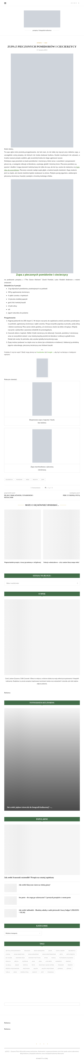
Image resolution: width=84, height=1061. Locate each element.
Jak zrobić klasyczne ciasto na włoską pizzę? (34, 885)
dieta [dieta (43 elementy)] (61, 954)
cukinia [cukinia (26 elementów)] (8, 954)
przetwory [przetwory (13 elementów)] (26, 968)
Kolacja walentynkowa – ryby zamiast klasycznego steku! (61, 562)
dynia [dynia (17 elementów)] (46, 957)
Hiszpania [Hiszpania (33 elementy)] (25, 961)
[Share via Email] (52, 488)
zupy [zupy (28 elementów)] (42, 972)
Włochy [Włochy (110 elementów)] (34, 972)
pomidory (19, 479)
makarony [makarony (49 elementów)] (58, 961)
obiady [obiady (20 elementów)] (17, 965)
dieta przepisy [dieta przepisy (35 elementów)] (70, 954)
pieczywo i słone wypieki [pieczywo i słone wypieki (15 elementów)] (46, 965)
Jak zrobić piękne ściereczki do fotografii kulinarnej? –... (29, 807)
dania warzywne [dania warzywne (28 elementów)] (19, 954)
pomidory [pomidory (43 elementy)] (61, 965)
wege (27, 479)
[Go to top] (42, 1058)
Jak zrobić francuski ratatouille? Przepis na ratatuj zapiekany (29, 877)
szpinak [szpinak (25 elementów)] (69, 968)
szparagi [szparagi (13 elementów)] (60, 968)
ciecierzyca (9, 479)
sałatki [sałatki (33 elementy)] (36, 968)
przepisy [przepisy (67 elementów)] (70, 965)
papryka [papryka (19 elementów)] (25, 965)
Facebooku (40, 352)
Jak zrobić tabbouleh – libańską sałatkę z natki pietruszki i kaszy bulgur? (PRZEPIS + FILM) (49, 911)
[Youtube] (47, 1044)
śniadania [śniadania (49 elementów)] (50, 972)
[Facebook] (71, 3)
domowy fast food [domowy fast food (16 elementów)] (34, 957)
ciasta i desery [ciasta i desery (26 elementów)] (60, 950)
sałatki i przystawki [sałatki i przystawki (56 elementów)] (48, 968)
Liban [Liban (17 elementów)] (40, 961)
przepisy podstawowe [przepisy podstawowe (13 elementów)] (12, 968)
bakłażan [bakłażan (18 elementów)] (27, 950)
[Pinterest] (74, 3)
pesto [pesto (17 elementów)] (33, 965)
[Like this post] (46, 488)
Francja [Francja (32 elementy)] (8, 961)
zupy (42, 479)
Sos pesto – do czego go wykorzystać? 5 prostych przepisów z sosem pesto (45, 897)
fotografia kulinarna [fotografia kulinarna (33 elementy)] (66, 957)
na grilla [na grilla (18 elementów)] (8, 965)
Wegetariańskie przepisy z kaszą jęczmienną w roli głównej (22, 562)
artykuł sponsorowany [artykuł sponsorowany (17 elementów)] (13, 950)
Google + (50, 352)
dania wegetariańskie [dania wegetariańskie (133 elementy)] (49, 954)
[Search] (79, 3)
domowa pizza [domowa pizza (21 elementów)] (20, 957)
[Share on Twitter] (49, 488)
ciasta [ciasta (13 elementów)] (50, 950)
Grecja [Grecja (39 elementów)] (16, 961)
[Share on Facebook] (48, 488)
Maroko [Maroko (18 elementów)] (68, 961)
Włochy (35, 479)
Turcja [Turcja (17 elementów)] (8, 972)
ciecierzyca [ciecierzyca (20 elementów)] (71, 950)
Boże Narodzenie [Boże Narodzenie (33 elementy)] (39, 950)
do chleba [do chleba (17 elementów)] (9, 957)
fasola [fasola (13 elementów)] (53, 957)
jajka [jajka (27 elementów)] (33, 961)
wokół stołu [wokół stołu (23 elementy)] (24, 972)
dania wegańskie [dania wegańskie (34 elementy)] (33, 954)
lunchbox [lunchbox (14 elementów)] (48, 961)
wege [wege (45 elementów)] (15, 972)
